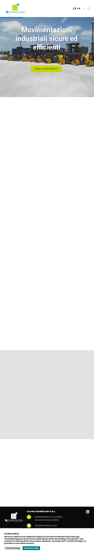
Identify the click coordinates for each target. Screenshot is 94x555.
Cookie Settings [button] (13, 548)
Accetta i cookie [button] (31, 548)
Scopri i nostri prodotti (46, 69)
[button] (78, 8)
